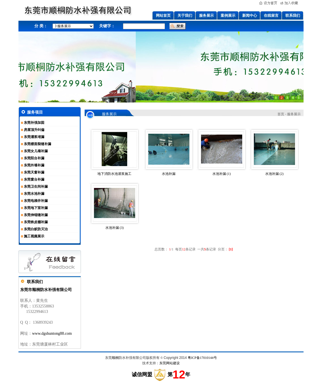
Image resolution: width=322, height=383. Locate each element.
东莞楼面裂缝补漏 (37, 144)
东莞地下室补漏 (36, 208)
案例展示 (228, 15)
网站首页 (163, 15)
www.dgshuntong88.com (52, 333)
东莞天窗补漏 (34, 172)
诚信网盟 (142, 374)
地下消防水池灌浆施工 (114, 174)
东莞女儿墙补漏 (36, 151)
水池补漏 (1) (221, 174)
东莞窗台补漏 (34, 179)
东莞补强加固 (34, 123)
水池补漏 (168, 174)
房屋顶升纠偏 (34, 130)
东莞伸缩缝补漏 (36, 215)
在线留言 (271, 15)
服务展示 (206, 15)
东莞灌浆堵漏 (34, 137)
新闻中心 (249, 15)
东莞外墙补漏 (34, 165)
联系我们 (292, 15)
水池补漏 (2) (274, 174)
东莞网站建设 (169, 363)
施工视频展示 (34, 236)
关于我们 (184, 15)
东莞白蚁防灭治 (36, 229)
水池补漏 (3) (114, 228)
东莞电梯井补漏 (36, 201)
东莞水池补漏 (34, 194)
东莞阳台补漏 (34, 158)
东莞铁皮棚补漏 (36, 222)
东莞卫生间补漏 (36, 187)
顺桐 (115, 358)
